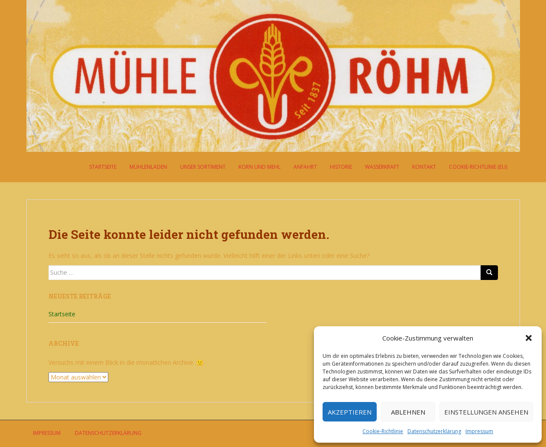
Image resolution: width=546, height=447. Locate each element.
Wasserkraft (382, 166)
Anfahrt (305, 166)
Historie (341, 166)
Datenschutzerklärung (434, 431)
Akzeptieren (350, 412)
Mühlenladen (148, 166)
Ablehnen (408, 412)
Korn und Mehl (260, 166)
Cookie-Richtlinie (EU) (478, 166)
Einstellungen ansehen (486, 412)
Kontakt (424, 166)
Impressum (479, 431)
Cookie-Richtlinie (382, 431)
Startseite (102, 166)
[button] (528, 338)
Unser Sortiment (203, 166)
